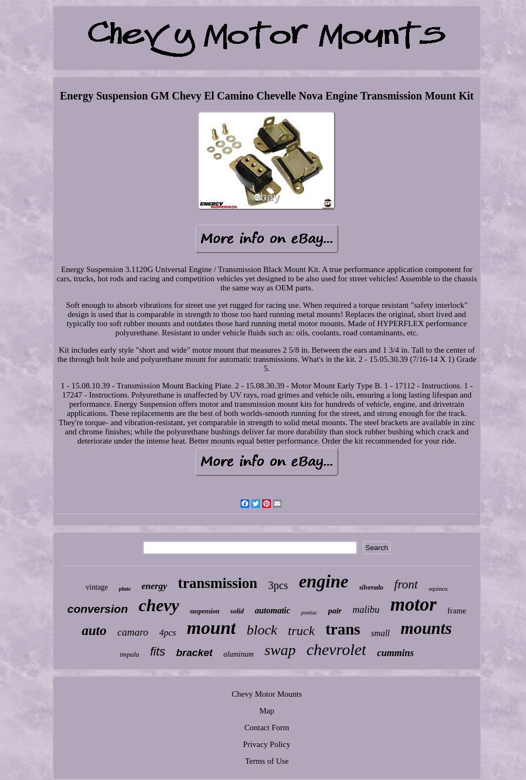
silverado (371, 587)
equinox (438, 588)
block (262, 630)
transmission (217, 583)
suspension (204, 611)
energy (154, 586)
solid (237, 611)
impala (129, 654)
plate (125, 588)
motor (413, 604)
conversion (97, 609)
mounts (426, 628)
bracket (194, 652)
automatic (272, 610)
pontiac (309, 613)
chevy (159, 605)
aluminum (238, 654)
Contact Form (266, 727)
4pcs (167, 632)
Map (267, 710)
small (380, 633)
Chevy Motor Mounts (266, 694)
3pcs (278, 585)
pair (335, 610)
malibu (365, 609)
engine (324, 581)
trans (342, 629)
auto (94, 630)
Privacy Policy (267, 744)
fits (157, 651)
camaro (132, 632)
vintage (97, 587)
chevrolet (337, 649)
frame (457, 610)
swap (280, 650)
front (406, 584)
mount (211, 628)
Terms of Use (267, 761)
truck (301, 631)
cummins (395, 652)
